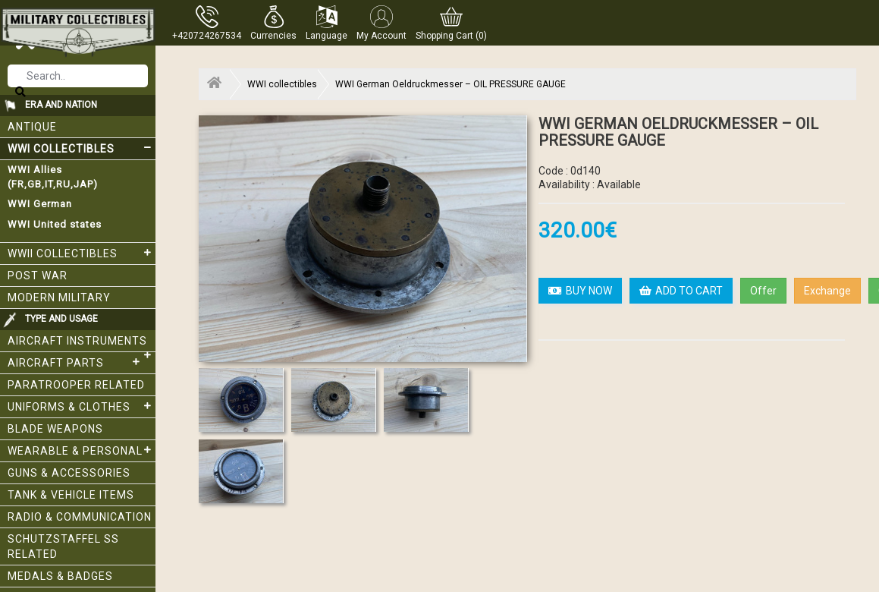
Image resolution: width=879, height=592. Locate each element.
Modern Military (59, 297)
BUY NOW (580, 291)
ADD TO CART (681, 291)
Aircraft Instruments (81, 343)
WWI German (40, 203)
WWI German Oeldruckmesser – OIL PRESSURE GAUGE (450, 84)
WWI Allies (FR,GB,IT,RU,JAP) (53, 177)
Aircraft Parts (76, 362)
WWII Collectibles (81, 253)
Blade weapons (55, 429)
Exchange (827, 291)
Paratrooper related (76, 385)
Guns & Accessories (69, 473)
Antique (32, 127)
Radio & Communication (80, 517)
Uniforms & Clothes (81, 406)
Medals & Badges (60, 576)
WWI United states (55, 224)
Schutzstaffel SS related (63, 546)
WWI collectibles (81, 148)
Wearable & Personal (81, 450)
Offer (763, 291)
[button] (273, 22)
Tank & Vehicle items (71, 495)
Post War (37, 275)
